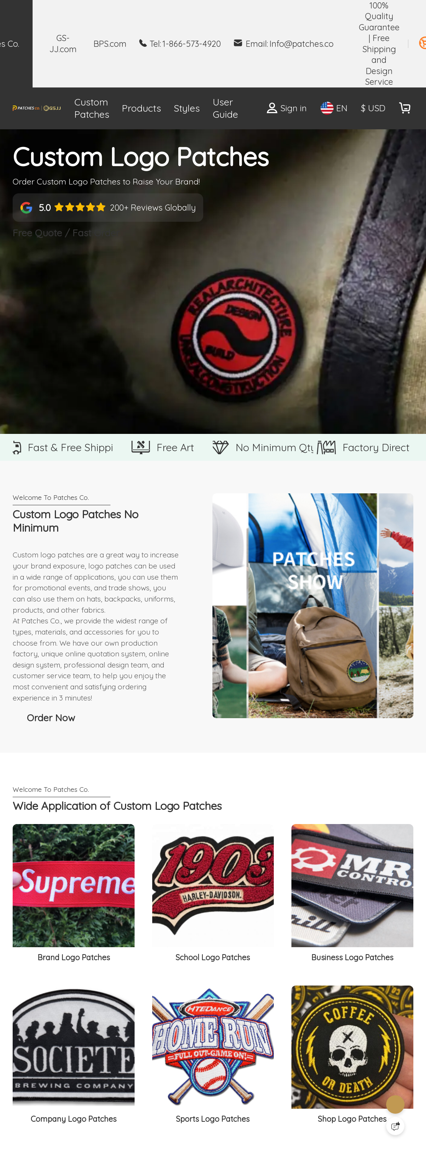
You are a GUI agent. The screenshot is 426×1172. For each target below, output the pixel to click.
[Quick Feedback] (395, 1126)
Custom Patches (63, 108)
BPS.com (110, 43)
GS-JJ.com (63, 43)
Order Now (53, 891)
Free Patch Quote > (245, 108)
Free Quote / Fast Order (82, 265)
